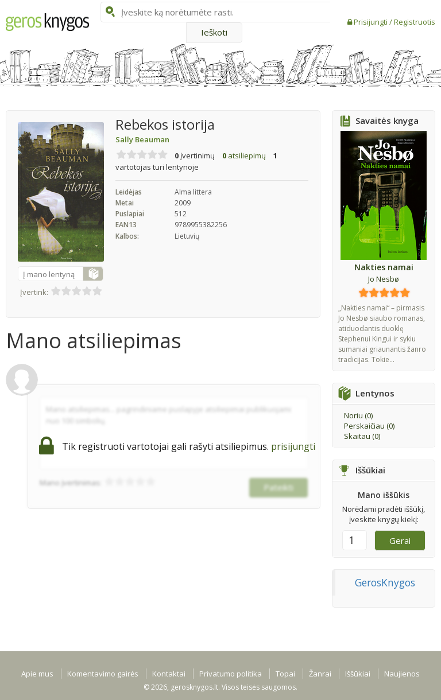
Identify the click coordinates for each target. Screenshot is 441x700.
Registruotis (414, 22)
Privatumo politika (230, 673)
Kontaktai (168, 673)
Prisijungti (371, 22)
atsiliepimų (244, 155)
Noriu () (358, 415)
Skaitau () (362, 436)
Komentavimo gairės (102, 673)
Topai (285, 673)
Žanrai (320, 673)
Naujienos (402, 673)
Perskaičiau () (369, 426)
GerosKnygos (385, 582)
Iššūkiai (357, 673)
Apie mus (37, 673)
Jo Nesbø (383, 279)
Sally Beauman (142, 139)
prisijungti (293, 446)
